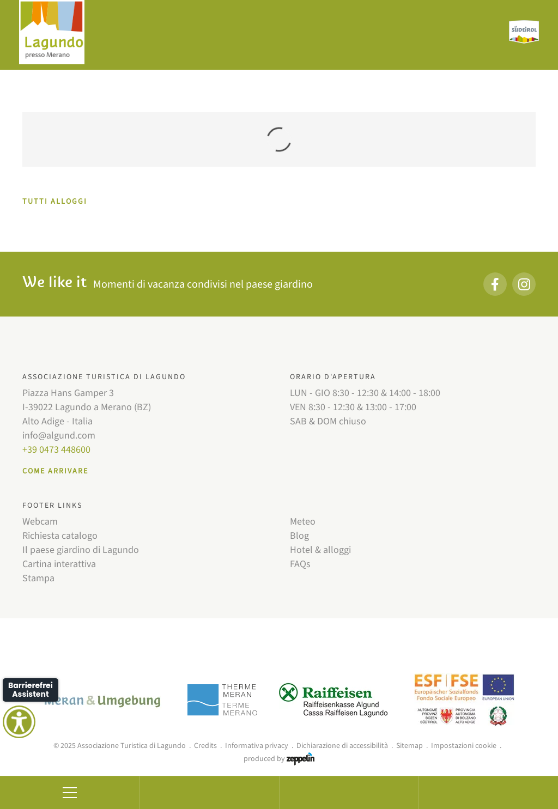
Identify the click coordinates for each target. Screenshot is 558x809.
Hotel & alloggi (320, 550)
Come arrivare (55, 471)
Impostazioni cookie (463, 745)
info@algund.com (58, 435)
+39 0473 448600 (56, 450)
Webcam (40, 521)
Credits (205, 745)
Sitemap (409, 745)
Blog (299, 536)
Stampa (38, 578)
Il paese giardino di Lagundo (80, 550)
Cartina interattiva (59, 564)
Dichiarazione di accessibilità (342, 745)
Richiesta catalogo (60, 536)
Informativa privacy (256, 745)
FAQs (300, 564)
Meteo (303, 521)
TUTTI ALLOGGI (54, 201)
